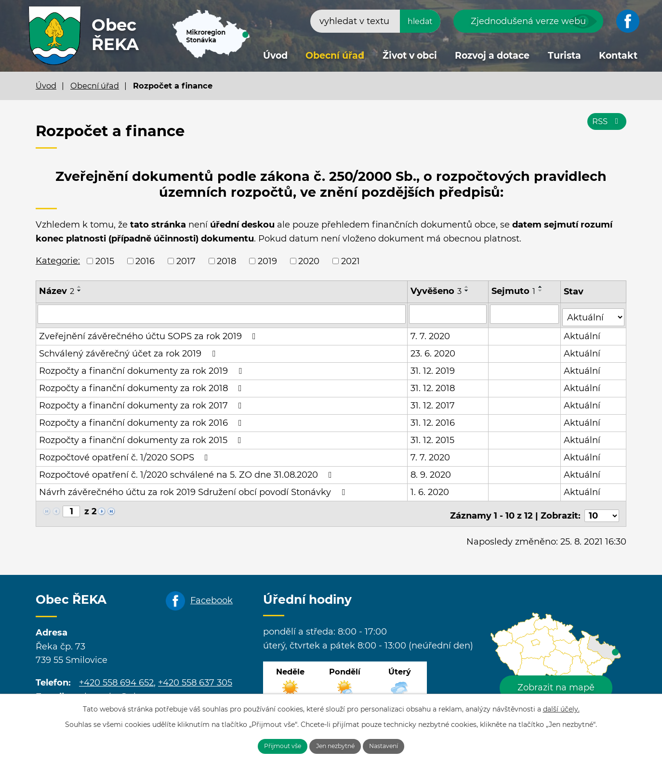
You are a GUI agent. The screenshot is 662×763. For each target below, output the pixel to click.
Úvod (275, 55)
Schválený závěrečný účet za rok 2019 (129, 350)
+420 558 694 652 (116, 675)
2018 (226, 260)
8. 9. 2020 (431, 471)
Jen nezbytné (336, 745)
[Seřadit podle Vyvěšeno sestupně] (467, 290)
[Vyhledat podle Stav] (593, 313)
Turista (564, 55)
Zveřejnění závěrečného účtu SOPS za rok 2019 (149, 333)
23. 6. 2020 (433, 350)
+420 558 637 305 (195, 675)
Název (56, 291)
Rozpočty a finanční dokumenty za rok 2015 (142, 437)
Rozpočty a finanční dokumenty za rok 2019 (142, 367)
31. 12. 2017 (433, 402)
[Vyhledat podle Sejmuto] (525, 314)
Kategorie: (58, 260)
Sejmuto (514, 291)
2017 (186, 260)
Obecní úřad (334, 55)
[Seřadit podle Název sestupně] (79, 290)
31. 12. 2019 (433, 367)
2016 (145, 260)
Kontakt (618, 55)
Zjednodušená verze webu (528, 21)
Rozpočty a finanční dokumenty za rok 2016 (142, 419)
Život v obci (410, 55)
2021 (350, 260)
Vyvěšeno (436, 291)
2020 (308, 260)
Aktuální (583, 333)
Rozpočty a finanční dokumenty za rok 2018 (142, 385)
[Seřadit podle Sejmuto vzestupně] (541, 287)
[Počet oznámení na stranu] (601, 508)
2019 (267, 260)
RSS (605, 126)
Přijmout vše (270, 745)
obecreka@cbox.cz (119, 689)
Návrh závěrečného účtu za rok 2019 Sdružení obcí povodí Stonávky (194, 488)
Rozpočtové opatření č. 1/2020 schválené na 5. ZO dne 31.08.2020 (187, 471)
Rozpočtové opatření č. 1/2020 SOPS (125, 454)
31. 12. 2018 (433, 385)
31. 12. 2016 (433, 419)
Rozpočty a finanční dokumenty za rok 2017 (142, 402)
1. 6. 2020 (430, 488)
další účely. (561, 706)
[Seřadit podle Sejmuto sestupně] (541, 290)
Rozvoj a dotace (492, 55)
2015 (104, 260)
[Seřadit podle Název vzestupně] (79, 287)
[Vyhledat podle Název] (222, 314)
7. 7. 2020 (430, 333)
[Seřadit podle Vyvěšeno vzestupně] (467, 287)
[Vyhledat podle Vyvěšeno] (448, 314)
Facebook (211, 593)
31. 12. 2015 (433, 437)
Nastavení (397, 745)
